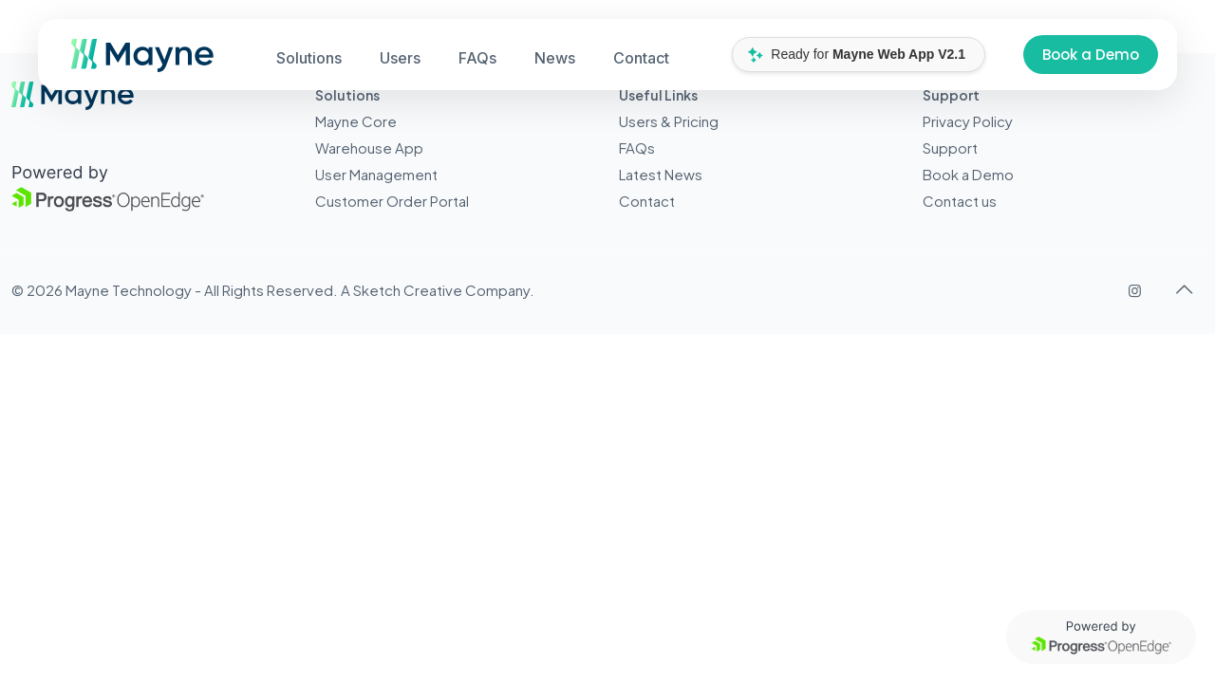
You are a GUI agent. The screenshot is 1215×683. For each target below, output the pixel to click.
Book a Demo (1090, 55)
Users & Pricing (669, 121)
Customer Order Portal (392, 201)
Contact (647, 201)
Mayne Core (356, 121)
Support (950, 147)
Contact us (960, 201)
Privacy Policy (968, 121)
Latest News (660, 174)
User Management (376, 174)
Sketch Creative (407, 290)
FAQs (637, 147)
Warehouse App (369, 147)
